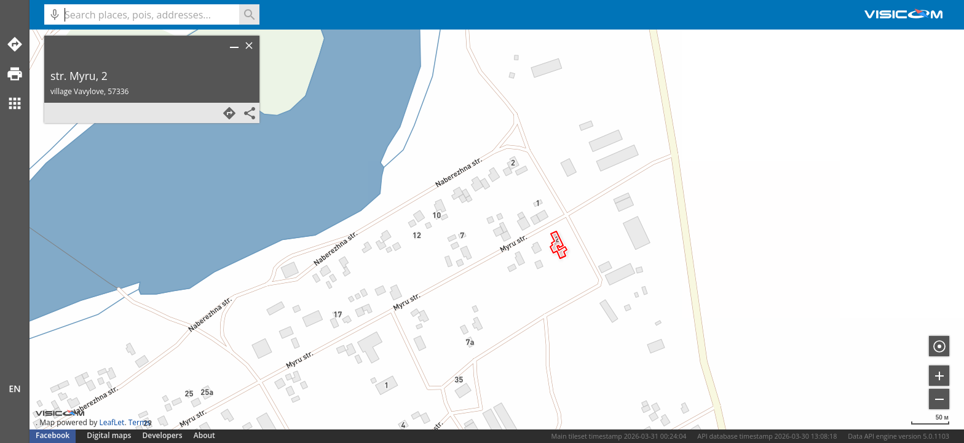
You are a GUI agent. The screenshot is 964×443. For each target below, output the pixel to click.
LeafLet (111, 422)
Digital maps (110, 435)
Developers (163, 435)
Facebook (52, 435)
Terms (139, 422)
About (204, 435)
